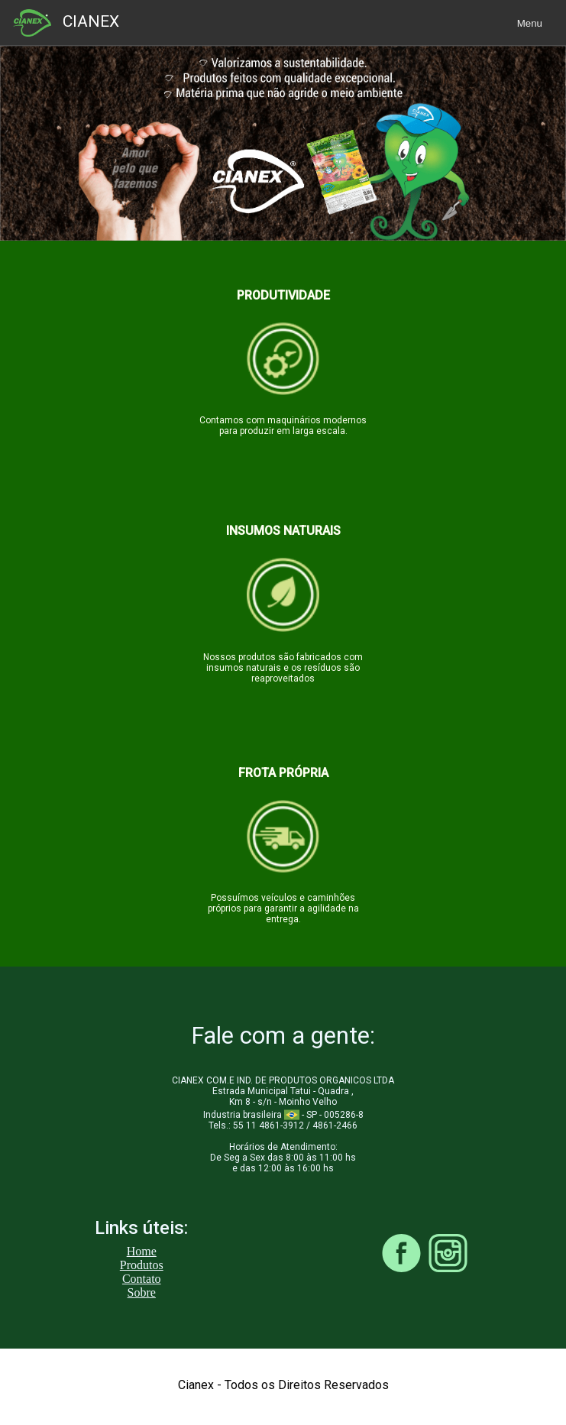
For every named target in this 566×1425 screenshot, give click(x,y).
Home (142, 1251)
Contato (141, 1278)
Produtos (141, 1264)
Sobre (142, 1292)
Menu (529, 23)
